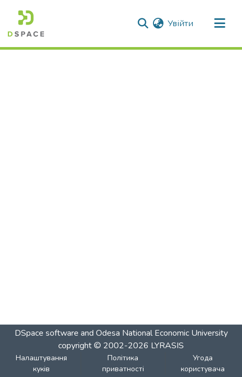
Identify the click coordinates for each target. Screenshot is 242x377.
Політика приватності (123, 363)
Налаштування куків (41, 363)
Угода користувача (203, 363)
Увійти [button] (181, 23)
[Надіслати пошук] (142, 23)
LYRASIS (167, 345)
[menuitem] (157, 23)
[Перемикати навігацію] (219, 23)
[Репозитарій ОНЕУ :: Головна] (26, 23)
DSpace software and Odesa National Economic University (121, 333)
